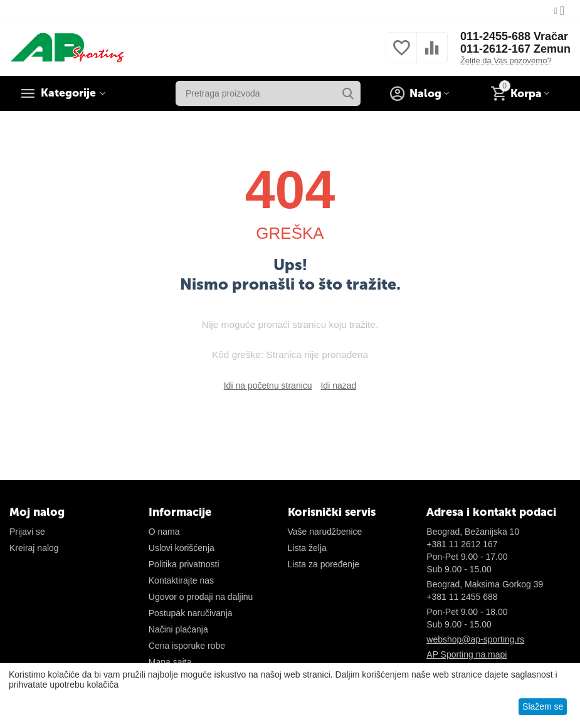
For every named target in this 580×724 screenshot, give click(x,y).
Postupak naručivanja (191, 613)
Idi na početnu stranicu (268, 385)
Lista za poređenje (323, 564)
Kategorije (69, 93)
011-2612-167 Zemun (515, 49)
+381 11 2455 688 (461, 597)
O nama (164, 532)
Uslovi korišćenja (181, 548)
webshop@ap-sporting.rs (475, 639)
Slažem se (542, 706)
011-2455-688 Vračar (514, 36)
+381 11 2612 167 (461, 544)
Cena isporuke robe (187, 646)
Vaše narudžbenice (325, 532)
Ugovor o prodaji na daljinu (201, 597)
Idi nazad (338, 385)
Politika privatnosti (184, 564)
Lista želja (307, 548)
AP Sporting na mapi (466, 654)
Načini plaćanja (178, 629)
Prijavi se (27, 532)
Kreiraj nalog (34, 548)
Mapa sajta (170, 662)
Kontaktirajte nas (181, 580)
